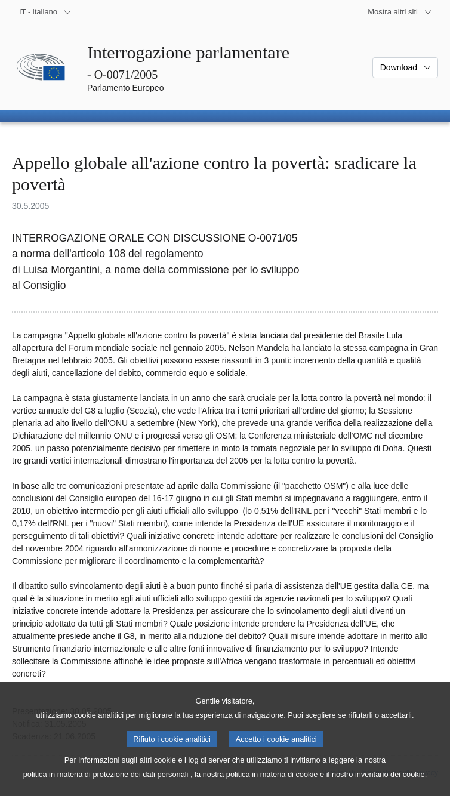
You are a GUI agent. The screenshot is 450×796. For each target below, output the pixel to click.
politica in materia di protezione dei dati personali (106, 784)
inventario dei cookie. (391, 784)
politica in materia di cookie (272, 784)
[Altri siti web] (400, 12)
